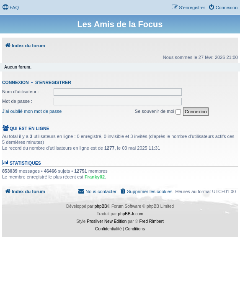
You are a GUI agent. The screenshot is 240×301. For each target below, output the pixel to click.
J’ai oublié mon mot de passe (32, 111)
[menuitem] (10, 8)
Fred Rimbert (151, 221)
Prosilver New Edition (106, 221)
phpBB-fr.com (131, 214)
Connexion (15, 82)
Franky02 (95, 176)
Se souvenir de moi (158, 112)
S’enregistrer (53, 82)
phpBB (101, 206)
